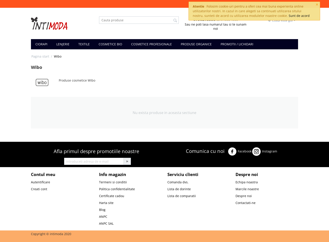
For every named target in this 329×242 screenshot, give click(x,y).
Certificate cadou (111, 196)
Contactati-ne (246, 203)
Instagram (264, 151)
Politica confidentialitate (117, 189)
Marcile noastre (247, 189)
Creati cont (39, 189)
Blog (102, 210)
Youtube (193, 163)
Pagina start (40, 56)
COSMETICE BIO (110, 44)
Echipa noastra (247, 182)
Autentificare (40, 182)
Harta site (106, 203)
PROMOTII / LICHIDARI (237, 44)
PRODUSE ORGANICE (196, 44)
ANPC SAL (106, 223)
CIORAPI (41, 44)
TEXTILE (84, 44)
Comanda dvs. (178, 182)
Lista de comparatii (181, 196)
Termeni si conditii (113, 182)
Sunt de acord (299, 16)
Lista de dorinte (179, 189)
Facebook (240, 151)
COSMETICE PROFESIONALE (151, 44)
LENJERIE (62, 44)
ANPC (103, 216)
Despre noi (244, 196)
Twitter (284, 150)
